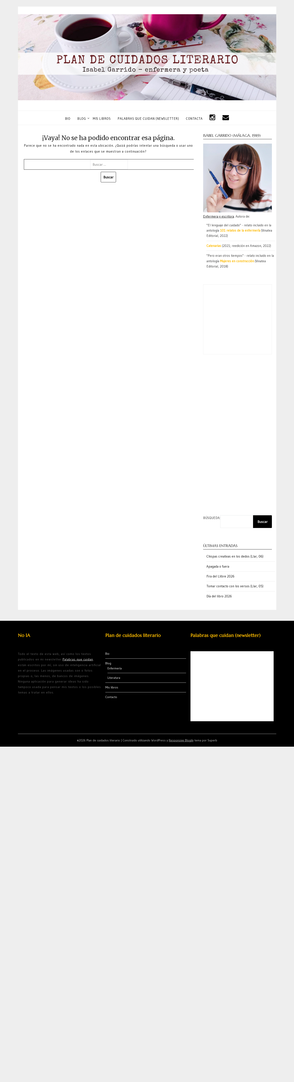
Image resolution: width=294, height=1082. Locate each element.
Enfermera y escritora (218, 216)
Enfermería (114, 668)
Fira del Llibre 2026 (220, 576)
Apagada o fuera (217, 566)
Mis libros (102, 118)
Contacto (111, 697)
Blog (81, 118)
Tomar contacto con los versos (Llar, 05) (234, 586)
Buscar (262, 521)
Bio (67, 118)
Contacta (194, 118)
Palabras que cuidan (78, 659)
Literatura (113, 678)
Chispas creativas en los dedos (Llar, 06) (234, 556)
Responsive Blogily (181, 740)
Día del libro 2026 (219, 596)
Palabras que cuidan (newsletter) (148, 118)
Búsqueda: (211, 518)
